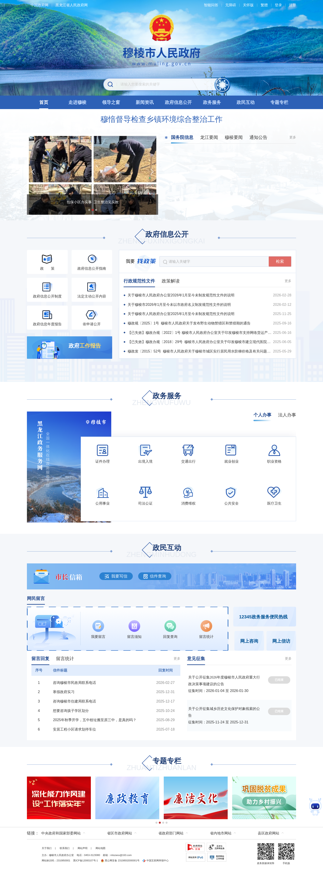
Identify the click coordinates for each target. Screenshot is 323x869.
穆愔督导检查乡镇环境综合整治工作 (161, 119)
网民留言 (36, 598)
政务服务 (161, 399)
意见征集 (196, 658)
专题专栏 (161, 764)
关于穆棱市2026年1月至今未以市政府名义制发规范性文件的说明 (179, 304)
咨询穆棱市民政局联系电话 (74, 683)
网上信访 (281, 641)
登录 (278, 5)
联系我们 (65, 848)
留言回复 (40, 658)
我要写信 (116, 576)
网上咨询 (249, 641)
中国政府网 (39, 5)
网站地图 (100, 848)
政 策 (47, 268)
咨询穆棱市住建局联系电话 (74, 701)
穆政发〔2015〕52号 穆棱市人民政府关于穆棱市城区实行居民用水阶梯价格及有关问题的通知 (200, 351)
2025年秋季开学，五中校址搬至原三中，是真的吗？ (94, 720)
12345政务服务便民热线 (263, 616)
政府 (85, 346)
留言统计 (65, 658)
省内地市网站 (220, 833)
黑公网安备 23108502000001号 (120, 860)
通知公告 (258, 137)
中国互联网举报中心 (155, 860)
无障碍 (230, 5)
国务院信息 (182, 137)
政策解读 (171, 280)
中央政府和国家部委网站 (61, 833)
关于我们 (47, 848)
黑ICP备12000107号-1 (85, 860)
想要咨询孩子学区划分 (71, 711)
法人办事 (287, 414)
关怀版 (248, 5)
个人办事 (262, 414)
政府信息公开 (161, 238)
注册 (292, 5)
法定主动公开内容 (91, 296)
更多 (292, 137)
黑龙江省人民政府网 (71, 5)
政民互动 (162, 551)
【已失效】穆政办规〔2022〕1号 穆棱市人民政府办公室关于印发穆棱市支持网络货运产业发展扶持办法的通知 (200, 333)
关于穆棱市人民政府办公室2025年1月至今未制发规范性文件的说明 (181, 314)
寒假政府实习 (63, 692)
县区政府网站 (268, 833)
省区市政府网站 (119, 833)
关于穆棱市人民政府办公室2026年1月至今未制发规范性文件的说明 (181, 295)
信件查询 (155, 576)
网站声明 (82, 848)
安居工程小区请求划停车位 (74, 729)
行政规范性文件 (139, 280)
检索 (280, 261)
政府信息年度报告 (47, 324)
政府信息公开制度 (47, 296)
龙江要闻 (209, 137)
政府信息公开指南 (91, 268)
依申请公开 (92, 324)
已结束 (279, 679)
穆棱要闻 (234, 137)
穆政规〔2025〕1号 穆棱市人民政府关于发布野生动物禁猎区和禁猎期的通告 (189, 323)
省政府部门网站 (170, 833)
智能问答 (211, 5)
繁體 (264, 5)
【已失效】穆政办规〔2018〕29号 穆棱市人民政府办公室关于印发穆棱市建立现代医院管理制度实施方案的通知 (200, 342)
